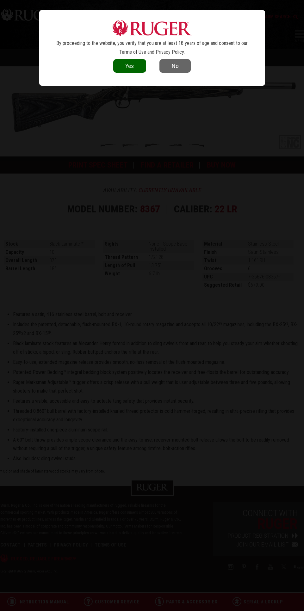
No (175, 66)
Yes (129, 66)
